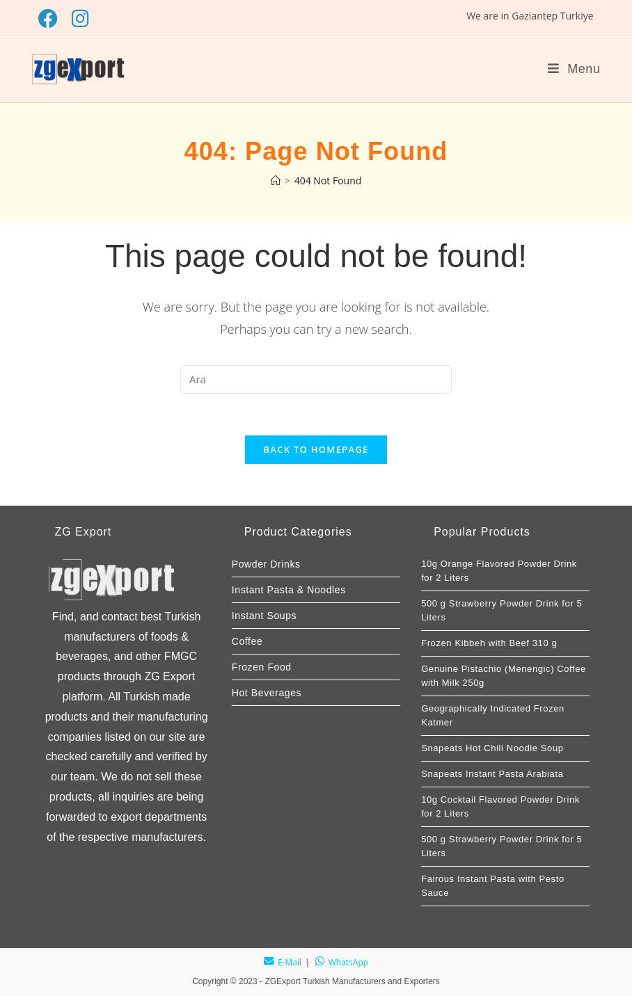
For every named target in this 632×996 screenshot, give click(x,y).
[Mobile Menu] (574, 69)
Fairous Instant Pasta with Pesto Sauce (492, 886)
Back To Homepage (315, 449)
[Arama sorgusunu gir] (316, 379)
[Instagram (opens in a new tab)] (80, 19)
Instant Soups (264, 615)
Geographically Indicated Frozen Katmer (492, 715)
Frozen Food (262, 667)
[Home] (276, 180)
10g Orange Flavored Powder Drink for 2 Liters (499, 571)
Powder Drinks (266, 564)
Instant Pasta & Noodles (289, 589)
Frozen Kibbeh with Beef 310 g (489, 643)
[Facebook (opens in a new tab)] (51, 19)
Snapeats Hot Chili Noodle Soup (492, 748)
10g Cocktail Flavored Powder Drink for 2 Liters (500, 806)
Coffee (247, 641)
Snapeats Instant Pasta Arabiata (492, 774)
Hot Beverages (266, 692)
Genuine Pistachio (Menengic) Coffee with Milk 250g (503, 676)
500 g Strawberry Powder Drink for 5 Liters (501, 610)
